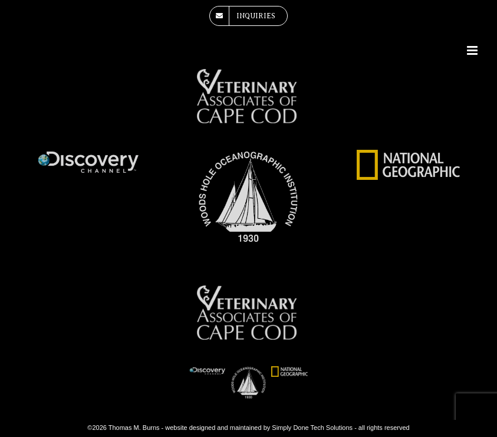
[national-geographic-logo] (408, 155)
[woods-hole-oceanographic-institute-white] (248, 155)
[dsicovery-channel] (88, 155)
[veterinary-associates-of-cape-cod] (248, 74)
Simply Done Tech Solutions (312, 427)
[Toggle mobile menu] (473, 50)
